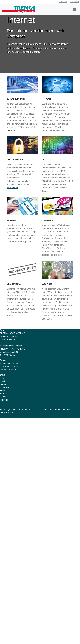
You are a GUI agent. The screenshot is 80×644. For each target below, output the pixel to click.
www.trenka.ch (12, 366)
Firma (2, 390)
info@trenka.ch (14, 363)
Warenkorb (74, 2)
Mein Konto (63, 2)
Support (3, 394)
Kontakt (3, 397)
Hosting (3, 381)
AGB (69, 409)
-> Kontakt (11, 130)
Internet (3, 384)
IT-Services (5, 387)
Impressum (60, 409)
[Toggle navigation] (74, 9)
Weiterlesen (12, 188)
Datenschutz (48, 409)
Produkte (4, 400)
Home (3, 378)
